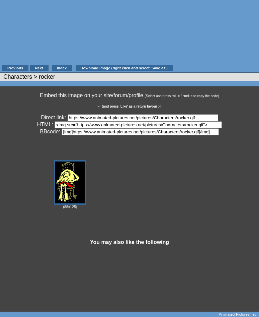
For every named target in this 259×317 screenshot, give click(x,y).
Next (39, 68)
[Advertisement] (215, 35)
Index (62, 68)
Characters (17, 76)
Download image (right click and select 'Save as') (124, 68)
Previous (15, 68)
